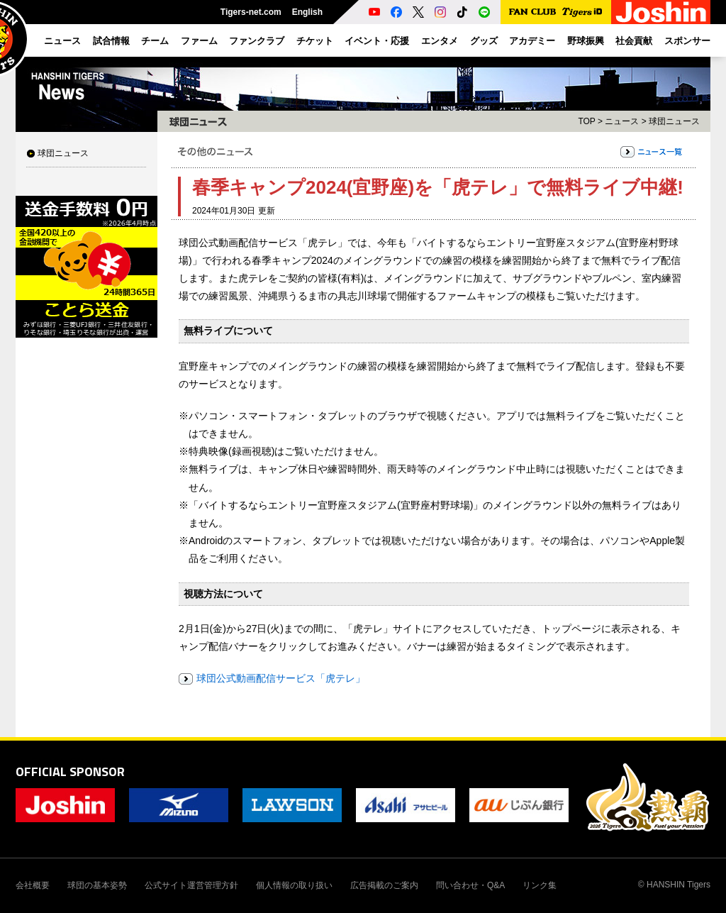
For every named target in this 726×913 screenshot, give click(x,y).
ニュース (622, 121)
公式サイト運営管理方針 (191, 885)
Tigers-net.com (250, 12)
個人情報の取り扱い (294, 885)
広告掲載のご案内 (384, 885)
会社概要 (33, 885)
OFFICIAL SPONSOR (70, 771)
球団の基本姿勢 (97, 885)
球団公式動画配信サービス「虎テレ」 (280, 678)
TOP (586, 121)
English (307, 12)
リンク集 (540, 885)
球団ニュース (63, 153)
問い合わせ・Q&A (470, 885)
